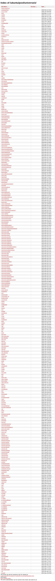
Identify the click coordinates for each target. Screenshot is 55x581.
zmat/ (2, 316)
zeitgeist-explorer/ (5, 477)
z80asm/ (3, 554)
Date (42, 6)
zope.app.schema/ (6, 238)
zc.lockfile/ (4, 501)
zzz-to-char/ (4, 11)
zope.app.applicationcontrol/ (8, 280)
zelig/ (2, 473)
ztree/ (2, 56)
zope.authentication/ (6, 225)
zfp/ (2, 409)
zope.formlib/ (4, 180)
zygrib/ (3, 26)
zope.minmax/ (5, 159)
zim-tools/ (3, 372)
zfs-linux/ (3, 402)
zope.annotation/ (5, 281)
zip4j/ (2, 361)
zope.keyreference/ (6, 167)
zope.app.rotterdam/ (6, 240)
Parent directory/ (5, 8)
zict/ (2, 390)
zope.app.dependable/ (7, 265)
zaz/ (2, 515)
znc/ (2, 309)
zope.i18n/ (4, 175)
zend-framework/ (5, 465)
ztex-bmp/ (3, 59)
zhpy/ (2, 392)
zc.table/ (3, 498)
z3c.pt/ (3, 561)
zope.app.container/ (6, 270)
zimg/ (2, 371)
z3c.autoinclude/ (5, 569)
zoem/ (3, 303)
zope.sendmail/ (5, 135)
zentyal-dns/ (4, 453)
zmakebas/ (4, 319)
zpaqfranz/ (4, 97)
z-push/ (3, 573)
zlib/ (2, 326)
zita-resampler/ (5, 336)
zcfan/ (2, 496)
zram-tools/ (4, 89)
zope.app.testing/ (5, 233)
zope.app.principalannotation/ (8, 246)
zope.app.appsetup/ (6, 278)
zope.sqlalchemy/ (5, 127)
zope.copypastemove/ (7, 200)
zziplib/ (3, 15)
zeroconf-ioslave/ (5, 425)
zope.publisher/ (5, 142)
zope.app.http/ (5, 255)
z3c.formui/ (4, 566)
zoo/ (2, 293)
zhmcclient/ (4, 394)
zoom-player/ (4, 289)
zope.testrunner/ (5, 117)
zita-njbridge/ (4, 337)
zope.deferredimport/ (6, 197)
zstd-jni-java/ (4, 68)
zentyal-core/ (4, 457)
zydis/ (2, 28)
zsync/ (3, 64)
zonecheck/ (4, 299)
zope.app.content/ (5, 268)
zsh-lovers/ (4, 81)
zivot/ (2, 332)
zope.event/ (4, 188)
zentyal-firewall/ (5, 452)
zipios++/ (3, 357)
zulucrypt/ (3, 53)
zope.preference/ (5, 152)
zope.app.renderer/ (6, 241)
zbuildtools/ (4, 510)
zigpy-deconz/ (4, 382)
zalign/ (3, 541)
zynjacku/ (3, 20)
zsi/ (2, 76)
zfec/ (2, 412)
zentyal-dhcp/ (4, 455)
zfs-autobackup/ (5, 405)
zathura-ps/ (4, 516)
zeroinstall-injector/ (6, 424)
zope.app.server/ (5, 235)
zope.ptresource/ (5, 144)
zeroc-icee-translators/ (7, 427)
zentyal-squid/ (4, 438)
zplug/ (2, 94)
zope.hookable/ (5, 179)
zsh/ (2, 87)
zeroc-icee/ (4, 430)
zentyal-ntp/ (4, 448)
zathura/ (3, 525)
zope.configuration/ (6, 208)
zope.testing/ (4, 119)
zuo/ (2, 51)
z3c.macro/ (4, 564)
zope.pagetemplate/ (6, 157)
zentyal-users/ (5, 437)
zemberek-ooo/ (5, 470)
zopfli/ (2, 107)
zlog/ (2, 321)
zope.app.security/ (6, 237)
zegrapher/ (4, 480)
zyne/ (2, 21)
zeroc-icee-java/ (5, 429)
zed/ (2, 485)
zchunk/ (3, 495)
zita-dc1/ (3, 344)
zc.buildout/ (4, 508)
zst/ (2, 69)
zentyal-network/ (5, 450)
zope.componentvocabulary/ (8, 210)
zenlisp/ (3, 462)
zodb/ (2, 306)
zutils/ (2, 48)
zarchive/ (3, 530)
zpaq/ (2, 99)
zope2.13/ (3, 109)
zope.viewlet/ (4, 111)
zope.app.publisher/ (6, 243)
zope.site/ (3, 131)
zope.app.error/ (5, 263)
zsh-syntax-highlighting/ (7, 79)
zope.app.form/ (5, 258)
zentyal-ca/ (4, 460)
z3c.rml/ (3, 558)
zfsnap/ (3, 400)
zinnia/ (3, 364)
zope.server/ (4, 134)
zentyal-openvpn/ (5, 445)
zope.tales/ (4, 122)
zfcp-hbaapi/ (4, 415)
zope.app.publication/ (6, 245)
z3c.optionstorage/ (6, 563)
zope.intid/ (4, 169)
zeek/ (2, 483)
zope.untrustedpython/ (7, 112)
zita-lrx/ (3, 341)
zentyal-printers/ (5, 443)
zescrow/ (3, 419)
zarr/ (2, 528)
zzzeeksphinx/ (5, 10)
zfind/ (2, 410)
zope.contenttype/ (5, 203)
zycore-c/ (3, 29)
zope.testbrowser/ (5, 121)
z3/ (2, 571)
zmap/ (3, 318)
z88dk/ (3, 546)
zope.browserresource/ (7, 217)
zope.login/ (4, 162)
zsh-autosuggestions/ (6, 82)
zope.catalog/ (4, 213)
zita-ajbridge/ (4, 352)
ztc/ (2, 61)
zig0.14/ (3, 387)
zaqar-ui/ (3, 531)
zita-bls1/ (3, 347)
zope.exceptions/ (5, 187)
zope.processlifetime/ (6, 147)
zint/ (2, 362)
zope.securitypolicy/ (6, 137)
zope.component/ (5, 212)
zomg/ (3, 301)
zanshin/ (3, 538)
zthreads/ (3, 58)
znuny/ (3, 308)
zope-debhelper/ (5, 285)
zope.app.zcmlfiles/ (6, 230)
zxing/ (2, 33)
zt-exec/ (3, 63)
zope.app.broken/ (5, 273)
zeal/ (2, 488)
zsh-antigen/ (4, 84)
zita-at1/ (3, 349)
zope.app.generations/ (7, 256)
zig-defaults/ (4, 389)
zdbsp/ (3, 490)
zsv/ (2, 66)
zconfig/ (3, 493)
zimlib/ (3, 369)
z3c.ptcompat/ (5, 559)
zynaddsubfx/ (4, 23)
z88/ (2, 548)
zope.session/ (4, 132)
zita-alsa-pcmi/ (5, 351)
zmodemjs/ (4, 313)
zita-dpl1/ (3, 342)
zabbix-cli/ (3, 543)
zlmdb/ (3, 323)
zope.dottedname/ (6, 193)
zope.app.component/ (6, 271)
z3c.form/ (3, 568)
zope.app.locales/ (5, 251)
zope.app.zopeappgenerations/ (9, 228)
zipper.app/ (4, 356)
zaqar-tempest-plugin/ (6, 533)
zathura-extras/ (5, 520)
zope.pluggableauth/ (6, 154)
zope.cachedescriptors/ (7, 215)
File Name (4, 6)
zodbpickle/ (4, 304)
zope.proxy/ (4, 145)
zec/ (2, 487)
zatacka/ (3, 526)
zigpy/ (2, 384)
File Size (33, 6)
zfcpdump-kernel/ (5, 414)
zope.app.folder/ (5, 260)
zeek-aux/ (3, 482)
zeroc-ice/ (3, 432)
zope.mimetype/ (5, 160)
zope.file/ (3, 185)
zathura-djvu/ (4, 521)
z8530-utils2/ (4, 549)
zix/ (2, 331)
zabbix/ (3, 544)
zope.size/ (4, 129)
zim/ (2, 374)
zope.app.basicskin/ (6, 275)
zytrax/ (3, 16)
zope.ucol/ (4, 114)
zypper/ (3, 18)
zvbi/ (2, 44)
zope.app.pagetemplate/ (7, 248)
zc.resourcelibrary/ (6, 500)
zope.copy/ (4, 202)
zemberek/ (4, 472)
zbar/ (2, 511)
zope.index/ (4, 172)
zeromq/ (3, 422)
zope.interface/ (5, 170)
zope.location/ (4, 164)
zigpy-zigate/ (4, 379)
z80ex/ (3, 551)
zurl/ (2, 49)
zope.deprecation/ (5, 195)
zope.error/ (4, 190)
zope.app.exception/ (6, 261)
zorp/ (2, 104)
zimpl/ (2, 367)
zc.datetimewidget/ (6, 505)
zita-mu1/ (3, 339)
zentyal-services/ (5, 440)
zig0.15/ (3, 385)
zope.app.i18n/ (5, 253)
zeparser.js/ (4, 435)
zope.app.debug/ (5, 266)
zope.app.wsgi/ (5, 232)
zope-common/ (5, 286)
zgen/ (2, 399)
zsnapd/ (3, 74)
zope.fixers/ (4, 182)
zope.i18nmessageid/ (6, 174)
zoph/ (2, 106)
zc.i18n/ (3, 503)
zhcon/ (3, 395)
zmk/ (2, 314)
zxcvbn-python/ (5, 34)
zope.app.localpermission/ (8, 250)
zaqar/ (3, 535)
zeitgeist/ (3, 478)
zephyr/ (3, 434)
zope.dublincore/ (5, 192)
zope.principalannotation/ (7, 150)
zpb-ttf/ (3, 96)
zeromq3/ (3, 420)
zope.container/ (5, 207)
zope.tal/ (3, 124)
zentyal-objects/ (5, 447)
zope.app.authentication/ (7, 276)
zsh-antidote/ (4, 86)
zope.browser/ (5, 222)
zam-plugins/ (4, 540)
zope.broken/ (4, 223)
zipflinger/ (3, 359)
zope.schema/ (5, 140)
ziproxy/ (3, 354)
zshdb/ (3, 78)
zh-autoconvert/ (5, 397)
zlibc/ (2, 324)
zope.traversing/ (5, 116)
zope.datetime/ (5, 198)
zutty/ (2, 46)
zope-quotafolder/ (5, 283)
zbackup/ (3, 513)
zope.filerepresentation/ (7, 184)
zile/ (2, 376)
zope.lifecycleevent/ (6, 165)
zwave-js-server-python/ (7, 41)
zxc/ (2, 38)
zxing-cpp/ (4, 31)
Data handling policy (6, 578)
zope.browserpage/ (6, 218)
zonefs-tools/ (4, 298)
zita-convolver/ (5, 346)
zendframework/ (5, 463)
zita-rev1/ (3, 334)
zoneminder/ (4, 294)
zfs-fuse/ (3, 404)
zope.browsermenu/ (6, 220)
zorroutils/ (3, 102)
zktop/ (2, 328)
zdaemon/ (3, 491)
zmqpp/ (3, 311)
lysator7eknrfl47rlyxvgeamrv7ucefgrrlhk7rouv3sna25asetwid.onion (17, 576)
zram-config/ (4, 91)
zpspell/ (3, 92)
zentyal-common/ (5, 458)
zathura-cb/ (4, 523)
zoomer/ (3, 288)
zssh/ (2, 71)
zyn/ (2, 25)
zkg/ (2, 329)
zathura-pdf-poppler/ (6, 518)
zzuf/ (2, 13)
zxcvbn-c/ (3, 36)
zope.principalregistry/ (7, 149)
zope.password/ (5, 155)
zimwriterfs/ (4, 366)
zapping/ (3, 536)
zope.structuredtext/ (6, 126)
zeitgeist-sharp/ (5, 475)
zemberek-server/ (5, 468)
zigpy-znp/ (4, 377)
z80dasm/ (3, 553)
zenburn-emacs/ (5, 467)
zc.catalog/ (4, 506)
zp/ (2, 101)
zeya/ (2, 417)
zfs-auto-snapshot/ (6, 407)
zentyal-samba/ (5, 442)
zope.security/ (4, 139)
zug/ (2, 54)
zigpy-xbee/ (4, 381)
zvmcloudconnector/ (6, 43)
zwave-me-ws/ (5, 39)
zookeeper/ (4, 291)
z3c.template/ (4, 556)
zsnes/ (3, 73)
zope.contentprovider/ (6, 205)
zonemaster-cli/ (5, 296)
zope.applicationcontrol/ (7, 227)
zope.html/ (4, 177)
